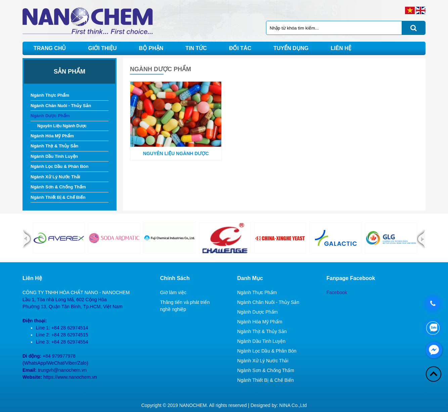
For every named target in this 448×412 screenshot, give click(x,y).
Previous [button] (27, 239)
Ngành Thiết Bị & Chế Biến (58, 197)
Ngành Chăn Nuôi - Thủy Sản (61, 105)
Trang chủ (50, 48)
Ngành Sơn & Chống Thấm (58, 186)
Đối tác (240, 48)
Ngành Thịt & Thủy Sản (54, 145)
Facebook (336, 292)
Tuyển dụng (291, 48)
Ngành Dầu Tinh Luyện (54, 156)
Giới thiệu (102, 48)
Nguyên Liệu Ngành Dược (62, 126)
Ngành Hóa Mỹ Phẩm (52, 135)
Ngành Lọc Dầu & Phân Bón (59, 166)
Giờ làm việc (173, 292)
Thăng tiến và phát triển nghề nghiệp (185, 306)
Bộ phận (151, 48)
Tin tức (196, 48)
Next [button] (421, 239)
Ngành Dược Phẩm (50, 115)
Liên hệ (341, 48)
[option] (58, 238)
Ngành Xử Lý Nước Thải (55, 176)
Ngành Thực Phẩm (50, 95)
